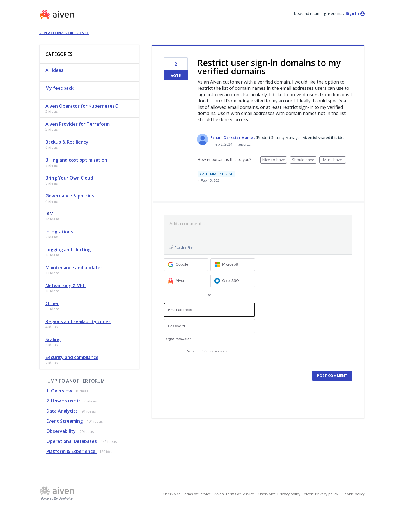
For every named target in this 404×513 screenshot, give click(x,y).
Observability (61, 431)
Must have (334, 160)
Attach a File (184, 247)
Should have (304, 160)
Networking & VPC (65, 285)
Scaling (53, 339)
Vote (176, 75)
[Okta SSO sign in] (232, 281)
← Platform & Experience (64, 32)
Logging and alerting (68, 250)
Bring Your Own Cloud (69, 178)
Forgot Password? (177, 339)
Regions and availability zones (78, 321)
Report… (244, 144)
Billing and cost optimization (76, 160)
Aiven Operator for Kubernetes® (82, 106)
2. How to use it (64, 401)
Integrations (59, 232)
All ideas (54, 70)
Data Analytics (62, 411)
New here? (209, 351)
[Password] (209, 326)
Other (52, 303)
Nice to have (274, 160)
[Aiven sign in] (186, 281)
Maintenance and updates (74, 267)
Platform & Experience (71, 451)
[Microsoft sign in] (232, 264)
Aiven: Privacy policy (321, 493)
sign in (352, 13)
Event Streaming (65, 421)
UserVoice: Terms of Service (187, 493)
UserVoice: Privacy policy (279, 493)
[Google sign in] (186, 264)
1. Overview (59, 391)
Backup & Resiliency (66, 142)
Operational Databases (72, 441)
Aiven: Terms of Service (234, 493)
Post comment (332, 375)
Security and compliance (71, 357)
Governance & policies (69, 196)
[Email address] (209, 310)
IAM (49, 214)
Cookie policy (353, 493)
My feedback (59, 88)
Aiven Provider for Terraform (77, 124)
